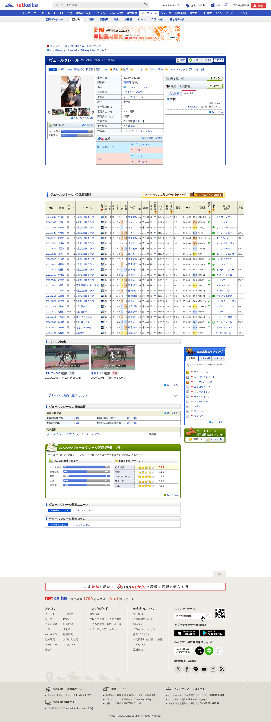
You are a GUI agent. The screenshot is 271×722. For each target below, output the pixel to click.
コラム (101, 13)
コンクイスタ (223, 222)
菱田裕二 (132, 264)
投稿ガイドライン (143, 634)
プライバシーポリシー (145, 629)
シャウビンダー (224, 217)
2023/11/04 (51, 238)
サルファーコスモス (226, 317)
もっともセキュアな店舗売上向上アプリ (196, 695)
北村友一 (132, 243)
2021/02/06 (51, 317)
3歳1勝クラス (83, 306)
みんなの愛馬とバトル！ (70, 695)
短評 (124, 69)
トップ (26, 13)
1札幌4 (61, 243)
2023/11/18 (51, 232)
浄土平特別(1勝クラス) (87, 285)
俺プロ (193, 13)
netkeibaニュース (59, 510)
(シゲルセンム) (223, 332)
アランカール (201, 372)
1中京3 (61, 290)
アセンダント (223, 285)
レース (52, 13)
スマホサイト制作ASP (188, 699)
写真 (98, 69)
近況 (190, 69)
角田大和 (132, 217)
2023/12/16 (51, 227)
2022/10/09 (51, 269)
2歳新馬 (80, 332)
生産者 (128, 19)
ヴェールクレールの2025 (60, 434)
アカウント (69, 644)
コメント (136, 69)
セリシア (220, 280)
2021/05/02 (51, 311)
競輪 (258, 5)
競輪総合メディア (70, 708)
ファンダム (200, 411)
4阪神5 (61, 332)
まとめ (229, 13)
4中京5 (61, 227)
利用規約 (138, 624)
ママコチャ (200, 416)
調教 (114, 69)
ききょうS (97, 373)
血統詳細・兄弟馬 (153, 138)
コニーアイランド (203, 391)
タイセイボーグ (202, 401)
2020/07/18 (51, 332)
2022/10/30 (51, 264)
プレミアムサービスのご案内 (105, 619)
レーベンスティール (204, 377)
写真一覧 (77, 117)
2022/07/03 (51, 275)
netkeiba (192, 106)
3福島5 (61, 232)
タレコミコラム (81, 524)
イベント (242, 13)
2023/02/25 (51, 259)
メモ (105, 69)
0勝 (128, 418)
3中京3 (61, 280)
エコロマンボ (223, 290)
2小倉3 (61, 217)
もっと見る (217, 112)
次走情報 (174, 93)
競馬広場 (68, 624)
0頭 (135, 418)
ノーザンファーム (133, 97)
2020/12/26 (51, 322)
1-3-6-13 (138, 121)
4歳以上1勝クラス (85, 217)
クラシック (157, 19)
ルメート (132, 222)
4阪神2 (61, 269)
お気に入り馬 (70, 639)
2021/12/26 (51, 296)
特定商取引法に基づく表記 (148, 639)
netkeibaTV (116, 13)
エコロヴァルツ (202, 387)
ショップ (166, 13)
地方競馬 (132, 13)
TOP (53, 69)
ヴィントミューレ (225, 232)
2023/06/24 (51, 248)
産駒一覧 (79, 69)
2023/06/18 (51, 254)
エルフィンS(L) (84, 317)
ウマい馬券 (51, 624)
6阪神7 (61, 322)
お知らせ (94, 614)
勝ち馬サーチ (177, 19)
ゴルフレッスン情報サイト (130, 699)
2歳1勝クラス (83, 322)
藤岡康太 (132, 290)
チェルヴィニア (202, 396)
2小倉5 (61, 259)
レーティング (218, 358)
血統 (69, 69)
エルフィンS (52, 373)
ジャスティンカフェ (226, 301)
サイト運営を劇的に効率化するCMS (193, 703)
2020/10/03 (51, 327)
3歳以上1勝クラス (85, 227)
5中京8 (61, 301)
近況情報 (189, 93)
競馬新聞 (180, 13)
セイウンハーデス (203, 382)
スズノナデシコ (224, 248)
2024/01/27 (51, 222)
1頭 (78, 418)
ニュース (38, 13)
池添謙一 (132, 311)
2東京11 (61, 306)
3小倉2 (61, 275)
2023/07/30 (51, 243)
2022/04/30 (51, 285)
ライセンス (139, 644)
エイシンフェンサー (226, 254)
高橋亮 (127, 82)
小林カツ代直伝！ (124, 703)
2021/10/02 (51, 301)
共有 (181, 60)
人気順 (192, 358)
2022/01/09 (51, 290)
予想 (69, 13)
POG (219, 13)
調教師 (104, 19)
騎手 (91, 19)
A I (61, 13)
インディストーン (133, 130)
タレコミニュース (85, 510)
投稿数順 (195, 439)
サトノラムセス (224, 296)
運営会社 (138, 649)
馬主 (116, 19)
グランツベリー (224, 238)
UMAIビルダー (84, 13)
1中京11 (61, 317)
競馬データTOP (55, 19)
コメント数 (205, 358)
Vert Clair (86, 60)
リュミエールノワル (226, 227)
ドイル (131, 227)
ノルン (149, 130)
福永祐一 (132, 275)
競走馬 (76, 19)
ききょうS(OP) (83, 327)
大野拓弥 (132, 306)
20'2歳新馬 (129, 126)
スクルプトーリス (225, 243)
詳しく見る (172, 413)
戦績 (62, 69)
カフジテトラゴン (225, 275)
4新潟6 (61, 264)
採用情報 (138, 614)
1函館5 (61, 248)
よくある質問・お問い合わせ (105, 624)
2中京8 (61, 327)
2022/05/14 (51, 280)
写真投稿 (88, 117)
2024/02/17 (51, 217)
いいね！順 (214, 439)
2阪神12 (61, 311)
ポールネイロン (224, 327)
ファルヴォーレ (224, 322)
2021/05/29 (51, 306)
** (155, 217)
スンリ (219, 311)
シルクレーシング (138, 87)
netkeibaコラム (58, 524)
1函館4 (61, 254)
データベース (149, 12)
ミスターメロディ (91, 434)
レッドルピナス (224, 264)
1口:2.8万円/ (133, 92)
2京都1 (61, 222)
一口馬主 (206, 13)
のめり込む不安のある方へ (104, 629)
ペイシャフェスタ (225, 306)
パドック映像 (154, 69)
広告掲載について (143, 619)
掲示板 (89, 69)
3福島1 (61, 238)
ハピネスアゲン (224, 259)
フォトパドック (175, 69)
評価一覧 (89, 124)
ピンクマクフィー (225, 269)
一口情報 (200, 69)
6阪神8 (61, 296)
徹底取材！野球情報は (130, 695)
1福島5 (61, 285)
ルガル (197, 406)
